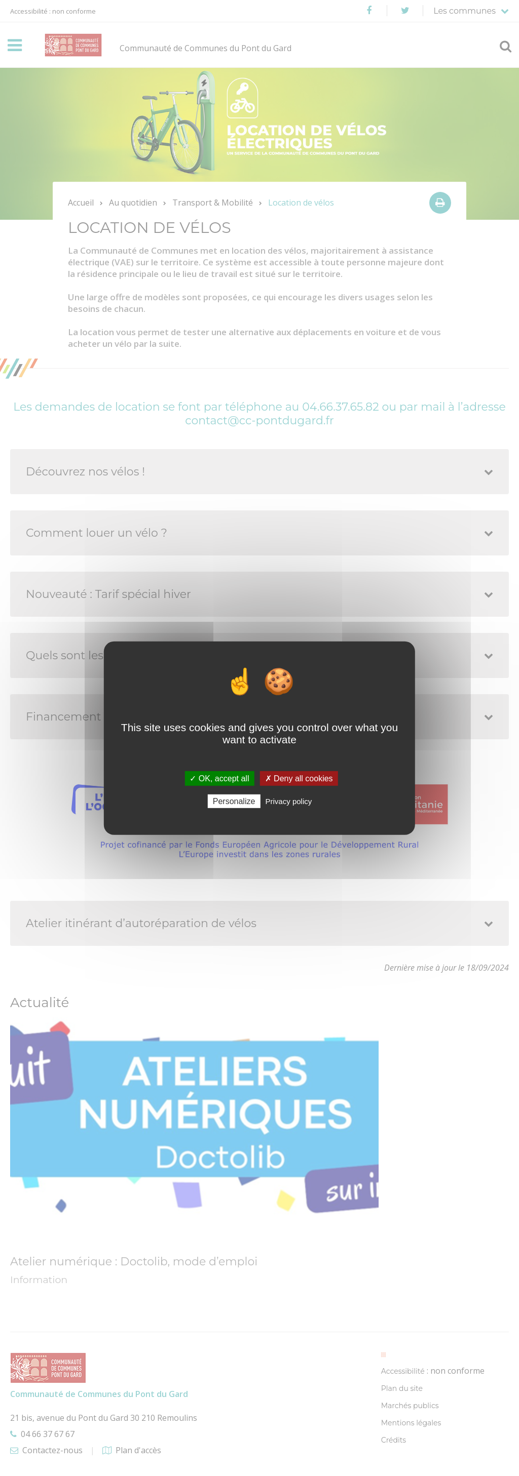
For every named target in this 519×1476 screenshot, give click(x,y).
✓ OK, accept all (219, 778)
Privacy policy (289, 801)
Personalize (234, 801)
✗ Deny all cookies (299, 778)
